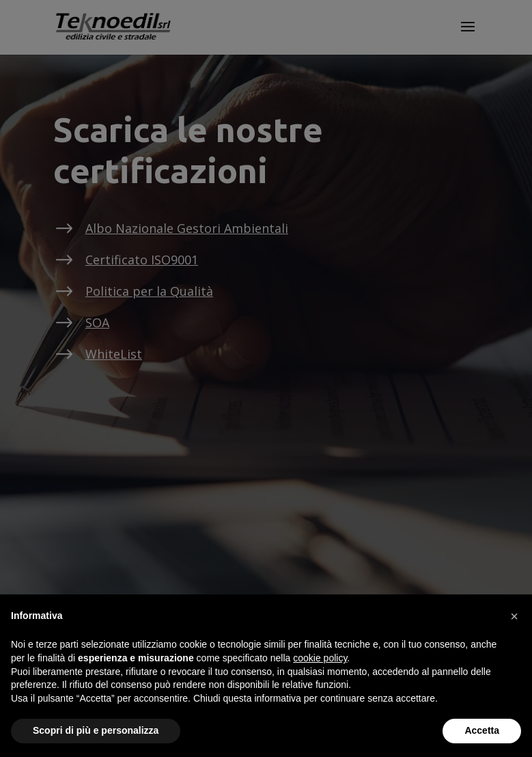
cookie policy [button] (320, 657)
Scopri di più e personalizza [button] (95, 730)
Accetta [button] (481, 730)
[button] (514, 616)
